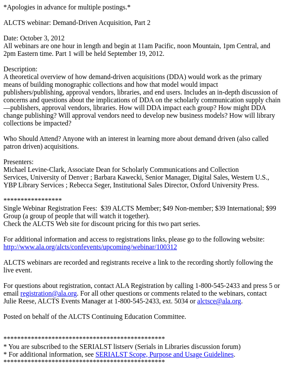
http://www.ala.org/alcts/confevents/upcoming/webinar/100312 (90, 247)
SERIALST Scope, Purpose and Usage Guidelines (164, 354)
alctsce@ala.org (219, 301)
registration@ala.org (49, 293)
